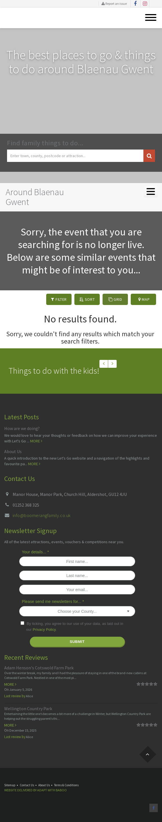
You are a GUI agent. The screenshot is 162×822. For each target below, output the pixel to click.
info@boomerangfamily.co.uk (41, 515)
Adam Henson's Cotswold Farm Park (39, 667)
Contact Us (27, 785)
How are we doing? (22, 428)
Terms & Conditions (66, 785)
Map (144, 299)
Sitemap (9, 785)
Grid (115, 299)
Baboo (61, 790)
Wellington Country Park (28, 708)
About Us (13, 451)
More (36, 441)
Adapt (42, 790)
